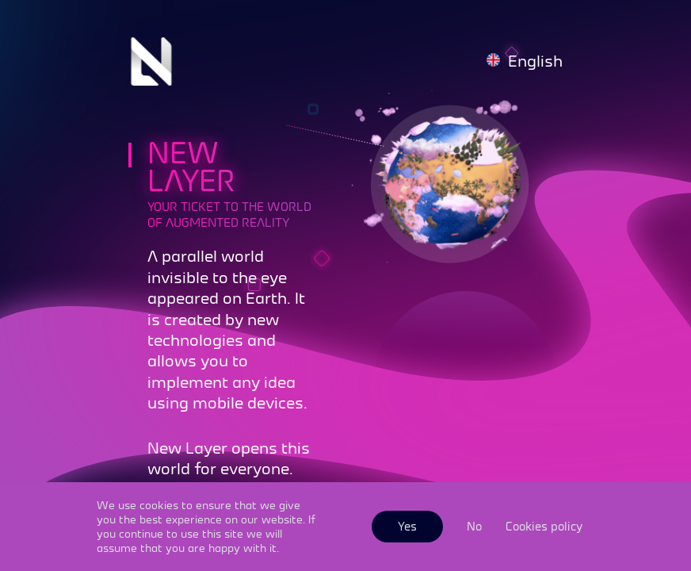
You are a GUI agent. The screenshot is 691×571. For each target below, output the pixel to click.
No (474, 526)
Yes (407, 526)
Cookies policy (544, 526)
